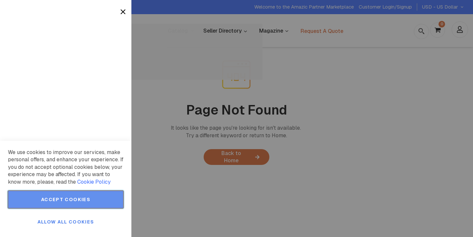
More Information (105, 53)
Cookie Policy (94, 181)
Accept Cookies (65, 199)
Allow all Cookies (65, 222)
